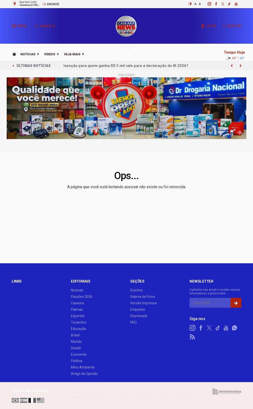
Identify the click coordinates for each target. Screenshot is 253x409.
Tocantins (78, 322)
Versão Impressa (143, 303)
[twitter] (220, 4)
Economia (78, 354)
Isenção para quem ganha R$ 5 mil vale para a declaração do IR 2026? (125, 65)
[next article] (231, 65)
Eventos (136, 290)
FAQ (133, 322)
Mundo (76, 342)
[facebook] (213, 4)
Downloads (139, 316)
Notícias (28, 54)
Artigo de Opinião (84, 374)
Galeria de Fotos (142, 297)
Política (76, 361)
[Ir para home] (14, 54)
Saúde (76, 348)
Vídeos (49, 54)
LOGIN (208, 26)
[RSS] (192, 336)
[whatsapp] (234, 328)
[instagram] (206, 4)
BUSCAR (232, 26)
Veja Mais (72, 54)
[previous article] (240, 65)
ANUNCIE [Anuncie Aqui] (44, 26)
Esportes (78, 316)
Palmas (77, 309)
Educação (78, 329)
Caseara (77, 303)
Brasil (75, 335)
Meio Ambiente (83, 367)
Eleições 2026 (81, 297)
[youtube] (233, 4)
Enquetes (137, 309)
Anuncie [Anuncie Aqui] (50, 4)
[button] (15, 27)
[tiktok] (226, 4)
